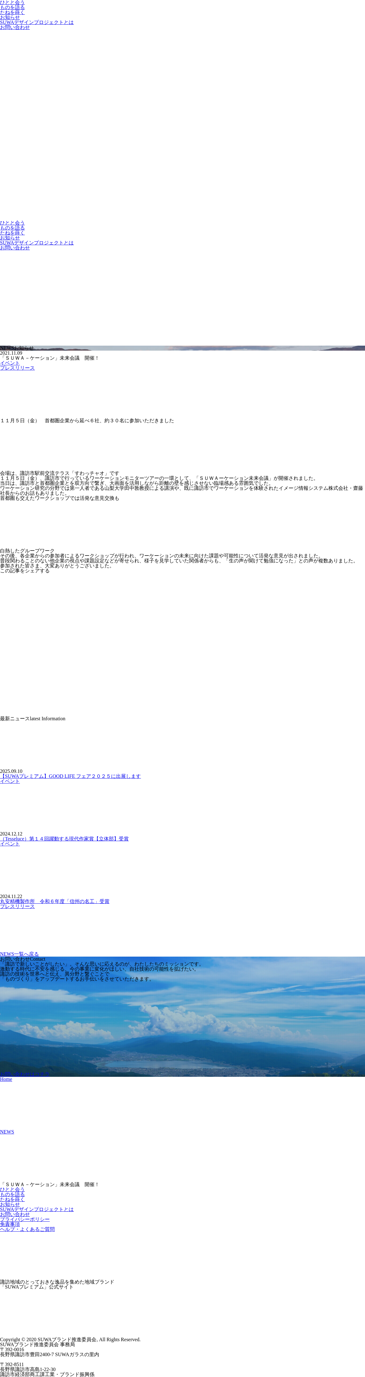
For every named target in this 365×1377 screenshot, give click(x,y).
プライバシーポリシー (25, 1219)
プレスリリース (17, 368)
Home (6, 1079)
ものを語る (12, 7)
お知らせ (10, 17)
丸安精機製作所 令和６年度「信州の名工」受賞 (54, 901)
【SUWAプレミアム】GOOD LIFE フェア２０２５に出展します (70, 776)
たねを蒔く (12, 12)
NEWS (7, 1131)
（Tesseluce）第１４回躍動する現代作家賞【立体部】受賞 (64, 838)
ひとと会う (12, 222)
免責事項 (10, 1224)
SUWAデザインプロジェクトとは (37, 22)
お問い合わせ (15, 27)
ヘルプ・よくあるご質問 (27, 1229)
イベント (10, 363)
